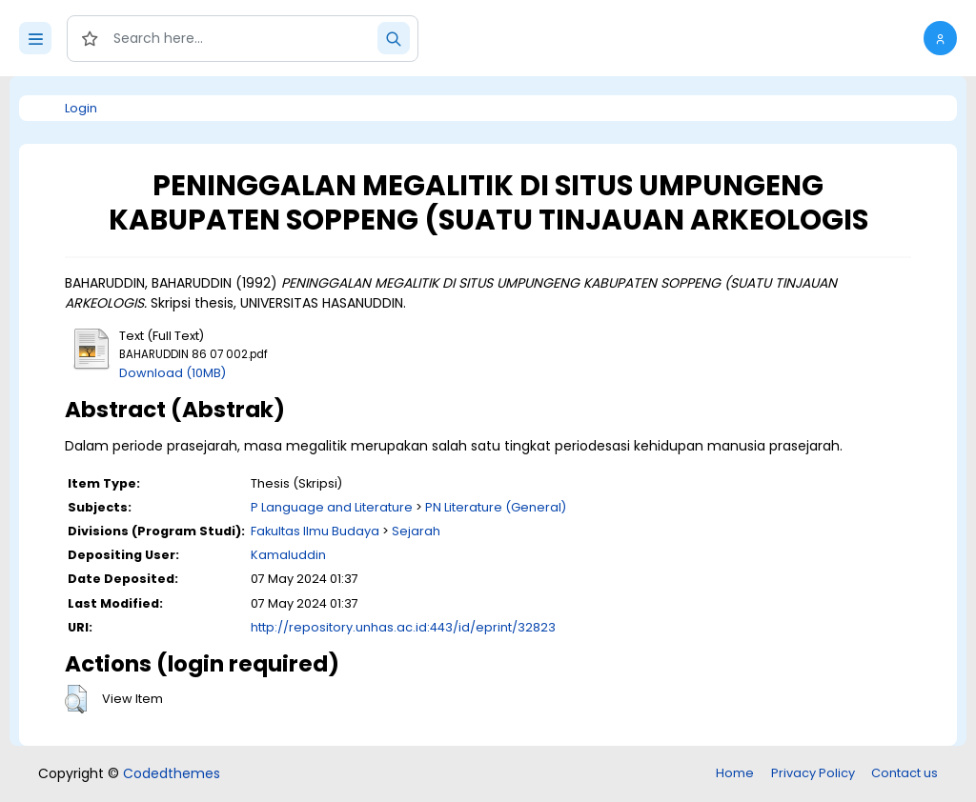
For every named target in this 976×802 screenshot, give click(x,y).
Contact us (904, 773)
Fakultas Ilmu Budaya (315, 531)
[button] (940, 38)
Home (735, 773)
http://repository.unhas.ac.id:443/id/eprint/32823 (403, 627)
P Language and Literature (332, 507)
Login (81, 108)
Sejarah (416, 531)
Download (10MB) (172, 373)
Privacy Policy (813, 773)
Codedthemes (171, 773)
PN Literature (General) (495, 507)
